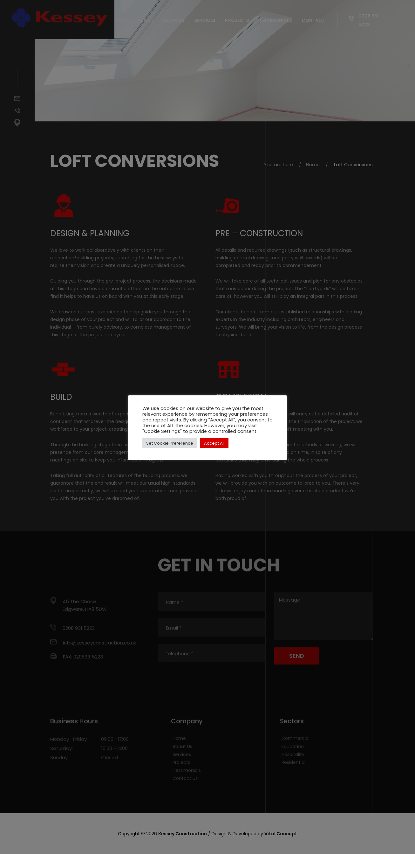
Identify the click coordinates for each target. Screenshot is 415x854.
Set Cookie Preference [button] (169, 443)
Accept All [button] (214, 443)
